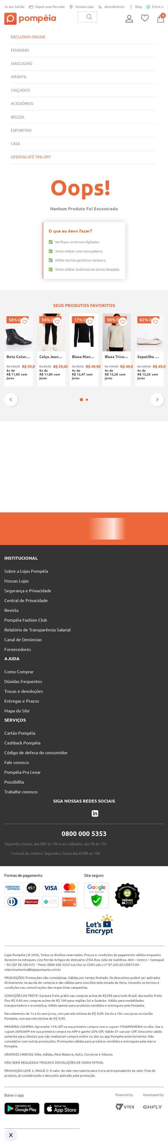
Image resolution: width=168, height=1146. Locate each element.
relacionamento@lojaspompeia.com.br (32, 969)
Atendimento (109, 7)
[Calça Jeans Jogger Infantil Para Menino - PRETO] (51, 350)
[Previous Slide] (10, 399)
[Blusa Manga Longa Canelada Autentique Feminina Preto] (84, 350)
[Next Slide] (157, 399)
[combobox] (87, 16)
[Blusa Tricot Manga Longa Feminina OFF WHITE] (117, 350)
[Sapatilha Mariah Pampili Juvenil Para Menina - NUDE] (149, 350)
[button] (81, 399)
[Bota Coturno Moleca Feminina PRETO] (18, 350)
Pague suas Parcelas (45, 7)
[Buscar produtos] (89, 17)
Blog (133, 7)
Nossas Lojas (79, 7)
